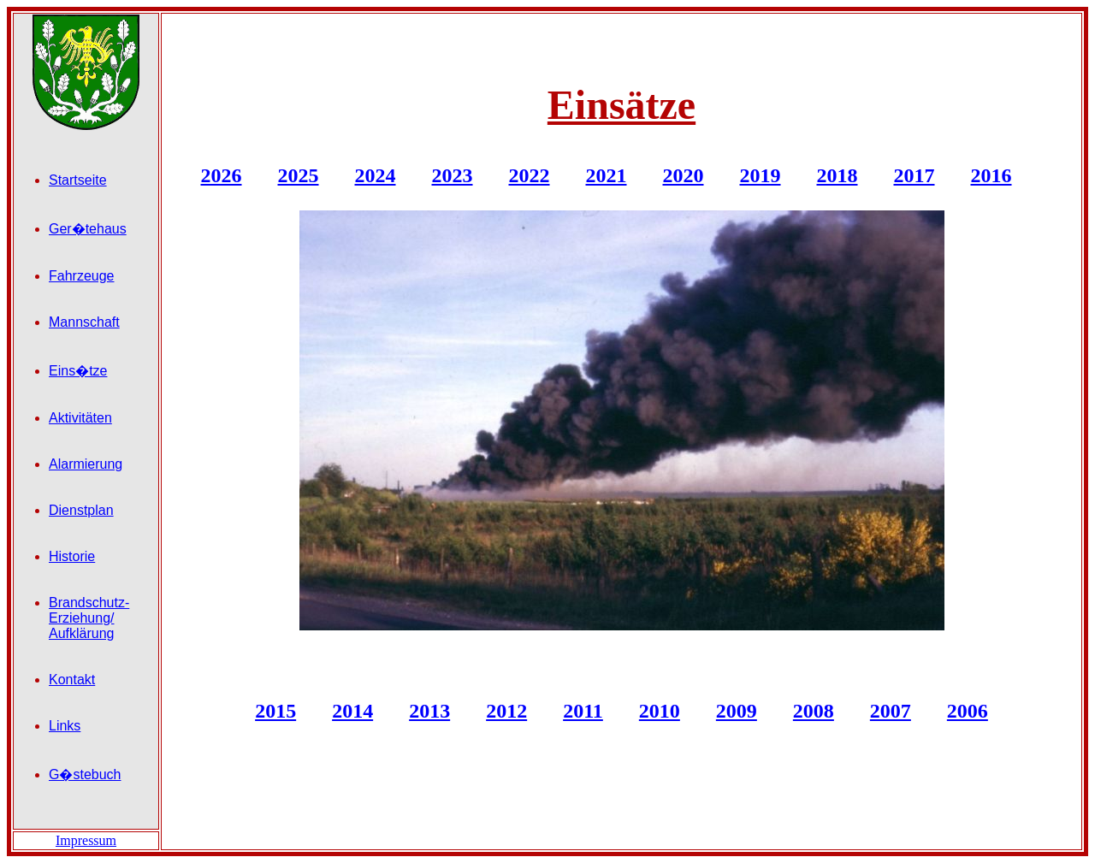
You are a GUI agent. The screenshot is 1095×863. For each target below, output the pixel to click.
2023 (452, 175)
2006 (967, 711)
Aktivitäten (80, 418)
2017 (914, 175)
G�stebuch (85, 774)
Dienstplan (81, 510)
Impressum (86, 840)
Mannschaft (84, 322)
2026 (221, 175)
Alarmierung (85, 464)
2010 (659, 711)
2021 (606, 175)
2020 (683, 175)
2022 (529, 175)
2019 (760, 175)
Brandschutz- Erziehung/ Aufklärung (89, 618)
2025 (298, 175)
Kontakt (72, 679)
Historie (72, 556)
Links (64, 725)
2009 (736, 711)
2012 (506, 711)
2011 (583, 711)
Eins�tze (78, 371)
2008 (813, 711)
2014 (352, 711)
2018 (837, 175)
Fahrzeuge (82, 276)
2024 (375, 175)
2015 (275, 711)
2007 (890, 711)
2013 (429, 711)
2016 (991, 175)
